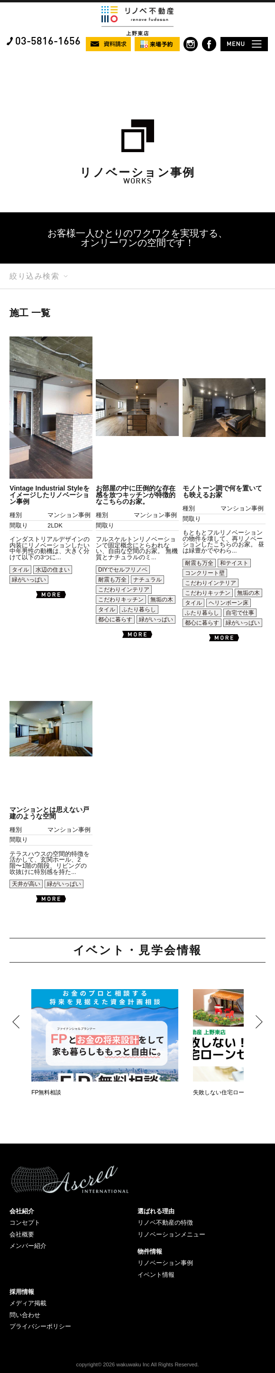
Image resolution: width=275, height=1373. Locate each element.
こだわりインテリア (123, 589)
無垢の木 (161, 599)
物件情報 (150, 1251)
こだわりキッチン (121, 599)
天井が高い (26, 884)
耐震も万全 (112, 579)
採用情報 (21, 1292)
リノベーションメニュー (171, 1234)
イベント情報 (156, 1275)
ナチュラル (147, 579)
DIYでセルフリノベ (122, 569)
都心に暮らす (115, 619)
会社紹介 (21, 1211)
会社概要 (21, 1234)
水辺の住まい (53, 569)
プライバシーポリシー (40, 1326)
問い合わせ (24, 1315)
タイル (20, 569)
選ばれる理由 (156, 1211)
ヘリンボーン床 (228, 603)
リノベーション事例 (165, 1263)
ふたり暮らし (139, 609)
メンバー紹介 (27, 1246)
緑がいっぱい (29, 579)
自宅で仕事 (240, 612)
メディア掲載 (27, 1303)
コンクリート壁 (205, 573)
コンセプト (24, 1222)
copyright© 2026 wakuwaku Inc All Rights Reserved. (137, 1364)
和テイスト (234, 563)
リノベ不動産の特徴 (165, 1222)
